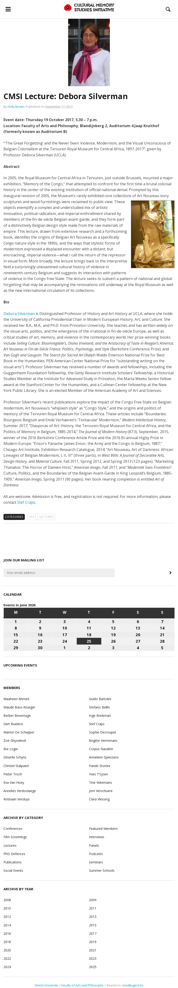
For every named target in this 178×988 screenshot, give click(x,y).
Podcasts (96, 854)
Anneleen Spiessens (104, 757)
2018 (7, 942)
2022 (7, 958)
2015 (92, 925)
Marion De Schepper (18, 732)
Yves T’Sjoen (98, 774)
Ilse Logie (10, 749)
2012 (7, 916)
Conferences (12, 828)
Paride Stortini (99, 766)
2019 (92, 942)
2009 (92, 900)
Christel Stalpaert (16, 766)
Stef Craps (26, 502)
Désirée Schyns (14, 757)
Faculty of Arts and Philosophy (82, 985)
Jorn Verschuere (101, 791)
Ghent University (46, 985)
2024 (7, 967)
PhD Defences (14, 854)
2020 (7, 950)
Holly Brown (16, 106)
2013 (92, 916)
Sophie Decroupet (102, 732)
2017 (32, 517)
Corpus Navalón (101, 749)
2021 (92, 950)
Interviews (96, 837)
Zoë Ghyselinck (14, 740)
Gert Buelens (13, 724)
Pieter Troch (12, 774)
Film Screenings (15, 837)
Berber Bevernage (17, 715)
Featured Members (103, 828)
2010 (7, 908)
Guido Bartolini (100, 699)
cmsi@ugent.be (132, 985)
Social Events (13, 870)
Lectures (46, 517)
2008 (7, 900)
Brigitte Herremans (103, 740)
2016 (7, 933)
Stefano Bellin (99, 707)
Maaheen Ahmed (16, 699)
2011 (92, 908)
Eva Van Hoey (13, 782)
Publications (12, 862)
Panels (94, 845)
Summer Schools (101, 870)
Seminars (96, 862)
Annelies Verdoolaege (19, 791)
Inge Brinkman (100, 715)
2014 (7, 925)
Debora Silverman (19, 313)
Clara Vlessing (99, 799)
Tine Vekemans (100, 782)
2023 (92, 958)
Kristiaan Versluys (16, 799)
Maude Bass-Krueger (19, 707)
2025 (92, 967)
